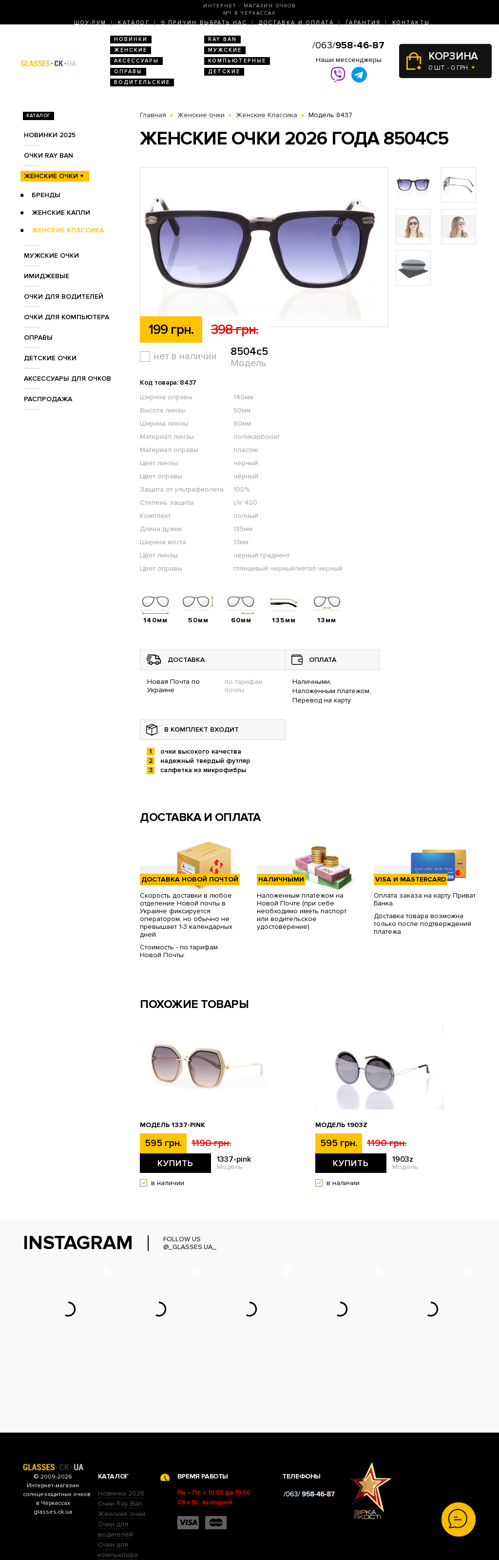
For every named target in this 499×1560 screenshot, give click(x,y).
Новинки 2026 (121, 1433)
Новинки (131, 39)
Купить (175, 1163)
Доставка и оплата (296, 23)
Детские (224, 71)
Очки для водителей (63, 296)
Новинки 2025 (50, 135)
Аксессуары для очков (67, 378)
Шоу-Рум (90, 23)
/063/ (348, 45)
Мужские (225, 50)
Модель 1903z (341, 1125)
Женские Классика (68, 230)
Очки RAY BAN (48, 155)
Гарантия (363, 23)
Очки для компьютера (66, 317)
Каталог (134, 23)
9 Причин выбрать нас (204, 23)
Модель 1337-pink (172, 1125)
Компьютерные (237, 61)
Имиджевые (46, 276)
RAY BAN (222, 39)
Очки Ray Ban (120, 1443)
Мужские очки (51, 255)
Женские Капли (61, 212)
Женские (130, 50)
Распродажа (48, 399)
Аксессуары (136, 61)
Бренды (46, 195)
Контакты (411, 23)
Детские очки (50, 358)
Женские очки (51, 176)
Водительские (142, 82)
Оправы (128, 71)
